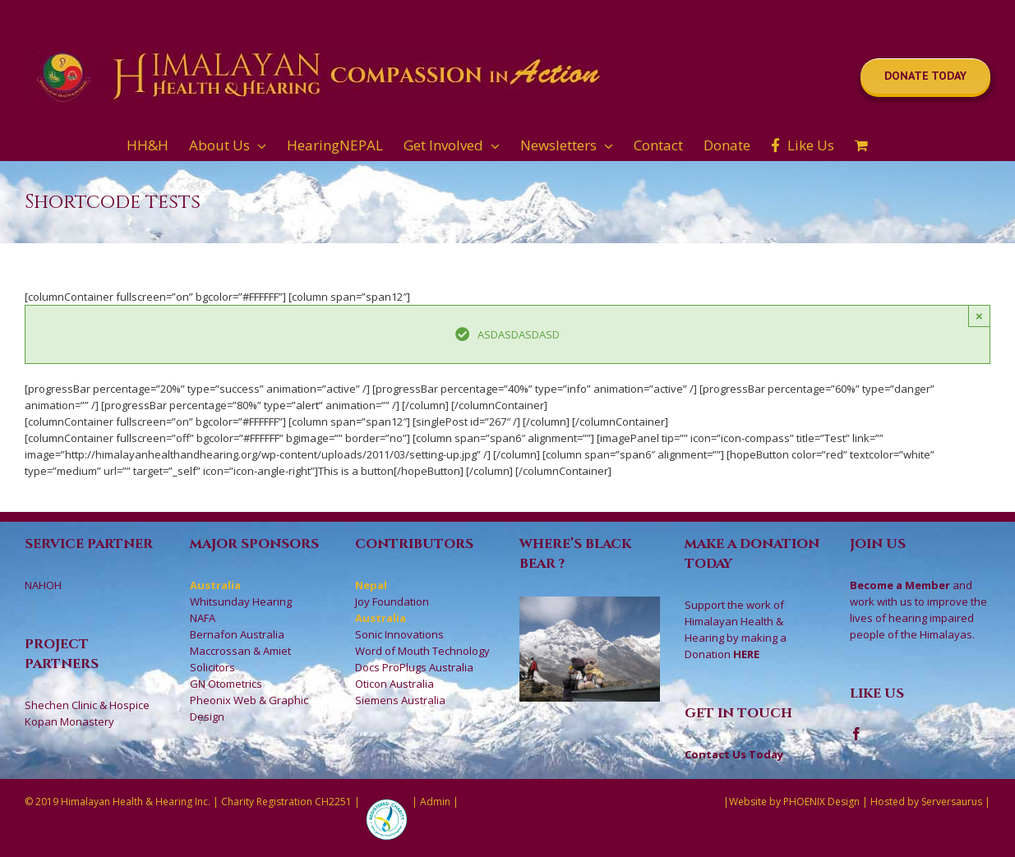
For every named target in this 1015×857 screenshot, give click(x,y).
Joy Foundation (392, 601)
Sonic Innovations (399, 634)
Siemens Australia (400, 700)
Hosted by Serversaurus (926, 802)
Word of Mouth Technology (422, 650)
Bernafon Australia (237, 634)
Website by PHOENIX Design (794, 802)
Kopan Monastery (69, 721)
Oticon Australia (394, 683)
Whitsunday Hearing (241, 601)
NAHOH (43, 585)
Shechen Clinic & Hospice (87, 705)
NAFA (202, 617)
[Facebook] (856, 733)
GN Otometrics (226, 683)
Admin (435, 802)
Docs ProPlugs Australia (414, 667)
